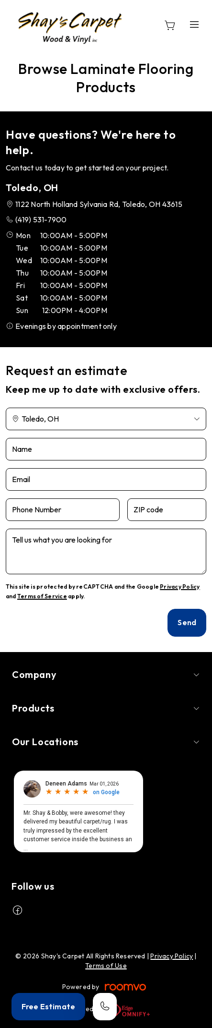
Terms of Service (42, 596)
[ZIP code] (166, 509)
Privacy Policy (180, 586)
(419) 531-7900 (41, 219)
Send (187, 622)
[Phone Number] (63, 509)
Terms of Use (106, 965)
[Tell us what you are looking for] (106, 551)
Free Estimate (48, 1006)
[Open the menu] (194, 24)
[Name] (106, 449)
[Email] (106, 479)
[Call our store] (105, 1006)
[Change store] (106, 419)
